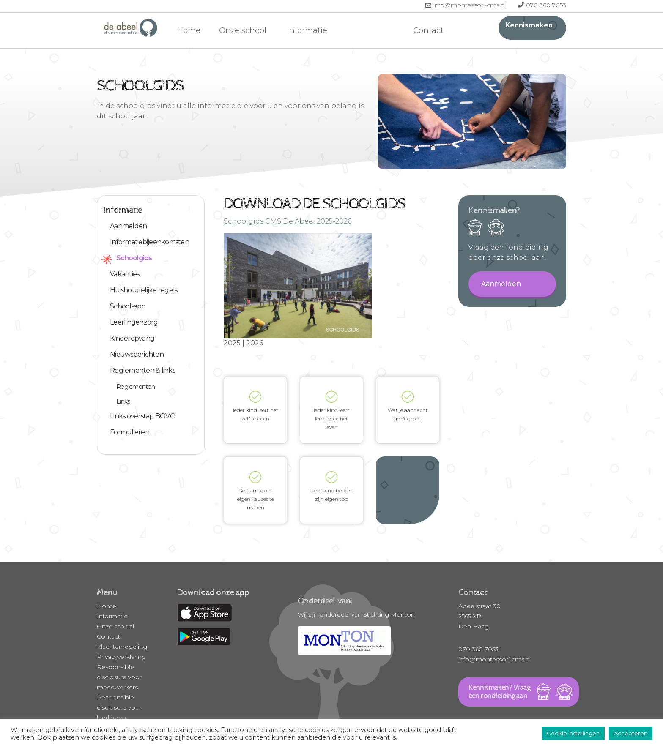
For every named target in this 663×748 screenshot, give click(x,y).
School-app (128, 306)
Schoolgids (134, 258)
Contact (428, 30)
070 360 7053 (546, 5)
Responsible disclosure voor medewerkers (119, 677)
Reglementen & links (142, 370)
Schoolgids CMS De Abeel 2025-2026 (287, 221)
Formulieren (129, 432)
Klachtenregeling (122, 646)
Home (188, 30)
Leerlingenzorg (134, 322)
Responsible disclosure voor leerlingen (119, 707)
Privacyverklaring (121, 657)
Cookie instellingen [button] (573, 733)
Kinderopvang (132, 338)
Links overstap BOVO (142, 416)
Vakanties (124, 274)
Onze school (243, 30)
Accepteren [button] (630, 733)
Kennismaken (529, 25)
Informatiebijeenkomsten (149, 242)
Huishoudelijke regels (143, 290)
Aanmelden (128, 226)
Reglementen (135, 386)
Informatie (308, 30)
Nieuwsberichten (137, 354)
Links (123, 401)
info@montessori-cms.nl (470, 5)
